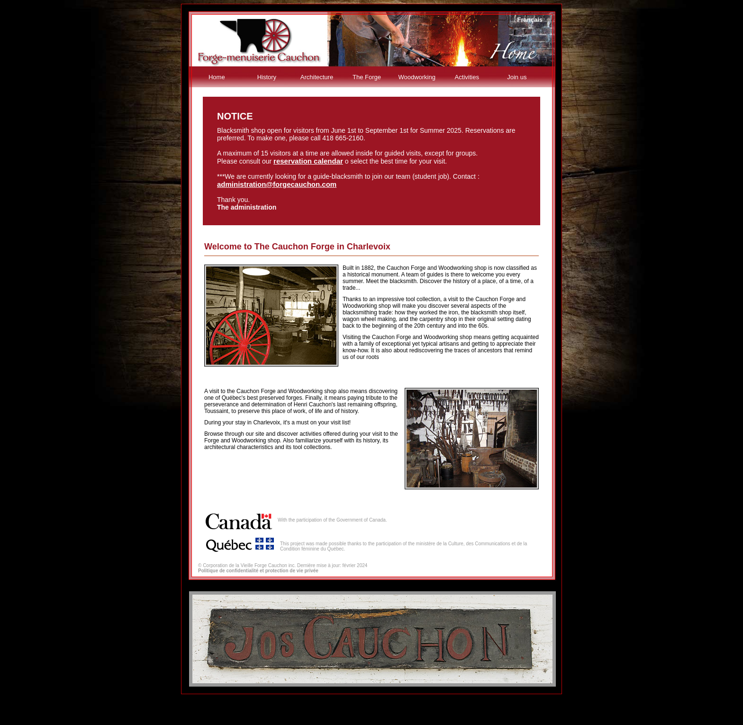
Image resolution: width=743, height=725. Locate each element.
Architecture (316, 77)
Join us (516, 77)
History (266, 77)
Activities (467, 77)
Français (530, 19)
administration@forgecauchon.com (276, 184)
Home (216, 77)
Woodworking (416, 77)
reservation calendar (308, 161)
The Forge (367, 77)
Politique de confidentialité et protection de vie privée (258, 570)
